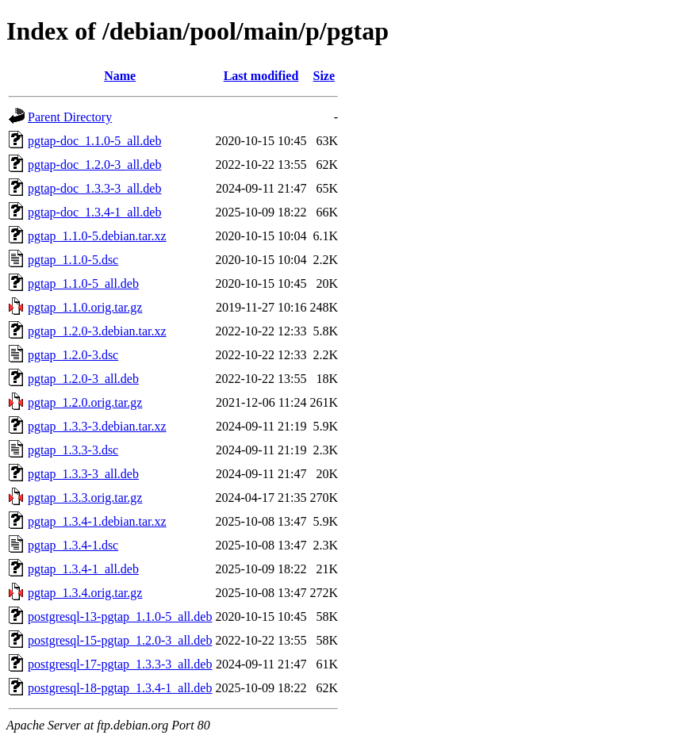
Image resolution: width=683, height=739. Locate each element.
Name (120, 75)
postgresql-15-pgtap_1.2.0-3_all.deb (120, 640)
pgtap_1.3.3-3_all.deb (83, 474)
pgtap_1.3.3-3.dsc (73, 450)
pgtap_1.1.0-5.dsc (73, 259)
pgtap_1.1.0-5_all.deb (83, 283)
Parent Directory (70, 117)
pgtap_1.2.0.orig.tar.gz (85, 402)
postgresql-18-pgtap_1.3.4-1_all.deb (120, 688)
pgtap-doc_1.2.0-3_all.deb (94, 164)
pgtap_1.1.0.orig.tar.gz (85, 307)
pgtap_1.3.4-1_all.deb (83, 569)
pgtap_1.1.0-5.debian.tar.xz (97, 236)
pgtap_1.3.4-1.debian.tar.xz (97, 521)
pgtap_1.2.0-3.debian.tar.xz (97, 331)
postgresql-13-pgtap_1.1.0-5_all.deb (120, 616)
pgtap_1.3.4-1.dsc (73, 545)
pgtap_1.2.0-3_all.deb (83, 378)
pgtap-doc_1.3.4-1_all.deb (94, 212)
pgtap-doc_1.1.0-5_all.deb (94, 140)
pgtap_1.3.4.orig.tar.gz (85, 592)
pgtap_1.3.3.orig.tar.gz (85, 497)
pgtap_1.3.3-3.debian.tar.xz (97, 426)
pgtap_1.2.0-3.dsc (73, 355)
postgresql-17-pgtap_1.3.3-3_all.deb (120, 664)
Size (324, 75)
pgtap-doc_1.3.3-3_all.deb (94, 188)
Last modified (261, 75)
